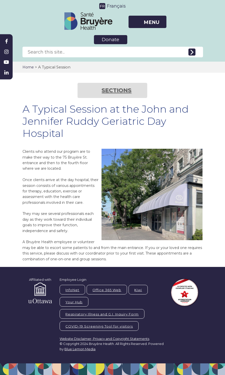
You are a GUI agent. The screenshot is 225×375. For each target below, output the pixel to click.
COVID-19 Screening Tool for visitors (99, 326)
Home (28, 67)
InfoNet (72, 290)
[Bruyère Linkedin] (6, 72)
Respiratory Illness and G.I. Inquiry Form (102, 314)
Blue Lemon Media (79, 349)
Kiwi (138, 290)
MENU (151, 22)
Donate (110, 39)
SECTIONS (116, 90)
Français (116, 6)
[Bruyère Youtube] (6, 62)
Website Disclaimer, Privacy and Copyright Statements (104, 339)
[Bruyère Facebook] (6, 41)
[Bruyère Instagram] (6, 51)
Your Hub (74, 302)
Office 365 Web (106, 290)
